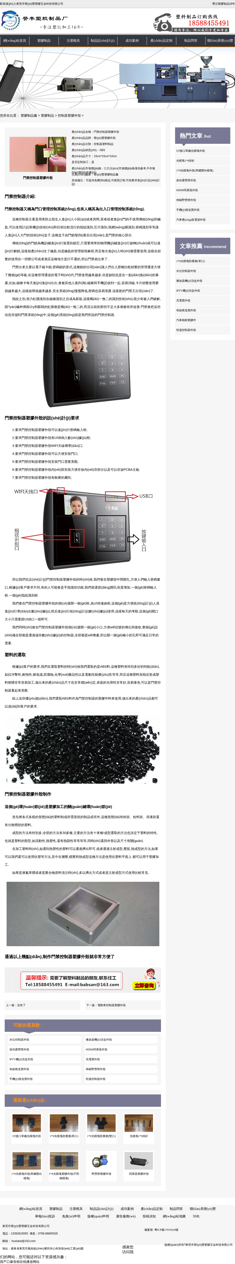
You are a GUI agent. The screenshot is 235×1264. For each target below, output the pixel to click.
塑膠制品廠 (29, 115)
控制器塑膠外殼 (69, 115)
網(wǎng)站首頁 (14, 40)
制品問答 (190, 40)
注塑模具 (73, 40)
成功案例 (132, 40)
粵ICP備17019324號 (166, 1229)
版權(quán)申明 (98, 1216)
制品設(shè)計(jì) (102, 40)
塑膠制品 (44, 40)
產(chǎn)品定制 (161, 40)
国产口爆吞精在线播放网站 (19, 1262)
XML (196, 1216)
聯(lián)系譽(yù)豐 (220, 40)
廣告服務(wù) (125, 1216)
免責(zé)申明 (71, 1216)
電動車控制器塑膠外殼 (112, 1005)
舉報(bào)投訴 (45, 1216)
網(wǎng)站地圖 (174, 1216)
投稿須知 (149, 1216)
